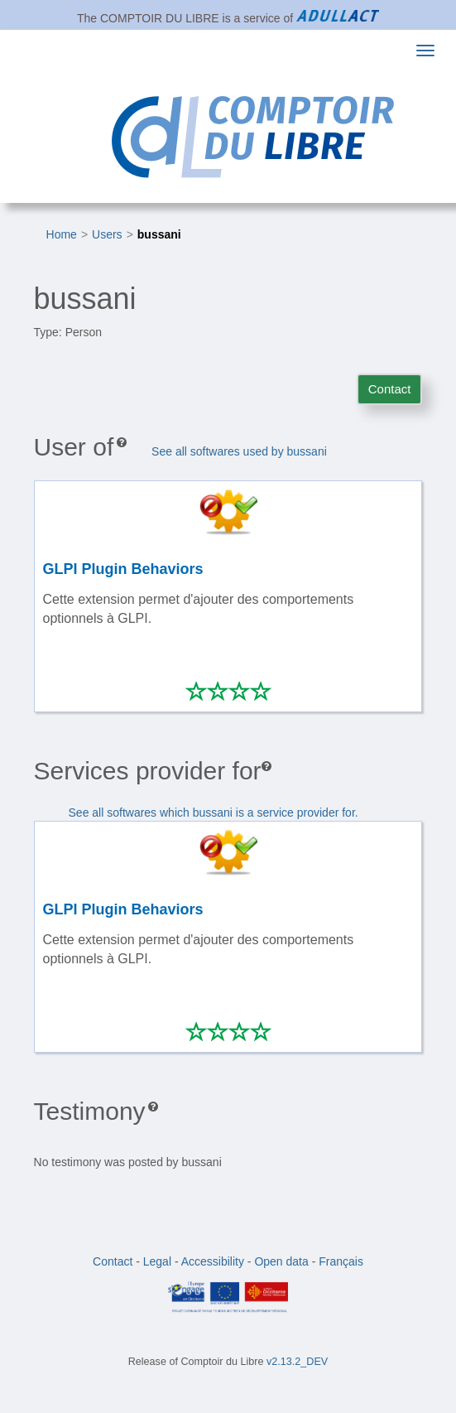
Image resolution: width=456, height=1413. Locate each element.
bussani (159, 234)
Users (107, 234)
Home (61, 234)
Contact (389, 389)
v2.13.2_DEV (297, 1361)
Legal (157, 1261)
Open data (281, 1261)
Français (341, 1261)
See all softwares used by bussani (239, 451)
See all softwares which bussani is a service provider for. (213, 812)
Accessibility (212, 1261)
